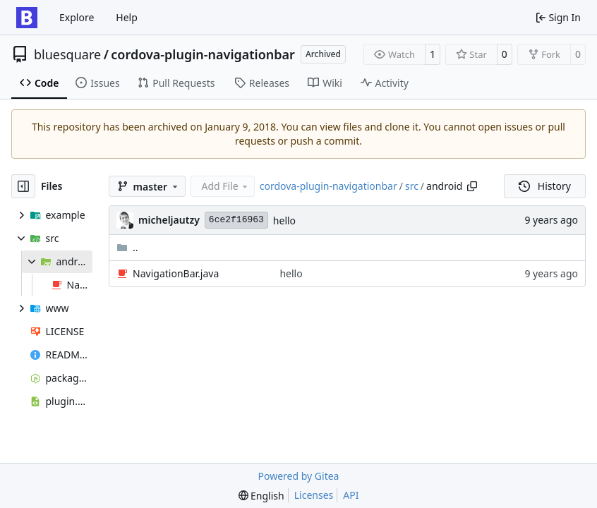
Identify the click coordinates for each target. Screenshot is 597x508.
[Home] (27, 17)
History (545, 186)
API (350, 495)
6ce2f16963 (236, 219)
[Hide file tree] (23, 186)
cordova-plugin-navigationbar (203, 54)
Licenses (314, 495)
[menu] (261, 495)
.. (127, 247)
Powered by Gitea (298, 476)
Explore (76, 17)
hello (284, 220)
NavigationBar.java (176, 273)
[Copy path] (472, 186)
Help (127, 17)
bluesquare (67, 54)
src (411, 186)
